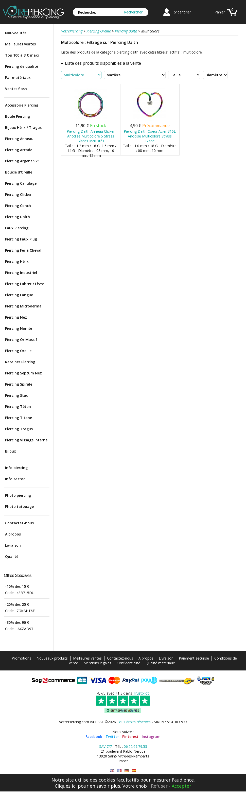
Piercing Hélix (17, 261)
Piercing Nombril (19, 328)
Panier (220, 12)
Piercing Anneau (19, 138)
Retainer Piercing (20, 361)
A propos (13, 534)
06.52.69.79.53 (135, 746)
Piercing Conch (18, 205)
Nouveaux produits (52, 658)
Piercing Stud (16, 395)
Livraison (13, 545)
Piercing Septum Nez (23, 373)
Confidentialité (128, 663)
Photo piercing (18, 495)
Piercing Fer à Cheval (23, 250)
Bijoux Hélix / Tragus (23, 127)
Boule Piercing (17, 116)
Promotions (21, 658)
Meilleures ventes (20, 44)
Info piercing (16, 467)
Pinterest (130, 736)
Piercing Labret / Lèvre (24, 283)
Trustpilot (141, 693)
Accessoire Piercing (21, 105)
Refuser (159, 786)
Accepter (181, 786)
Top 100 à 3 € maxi (22, 55)
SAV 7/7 (105, 746)
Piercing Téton (18, 406)
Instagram (151, 736)
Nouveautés (15, 32)
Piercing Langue (19, 294)
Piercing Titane (18, 417)
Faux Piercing (16, 228)
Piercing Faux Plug (21, 239)
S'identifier (182, 12)
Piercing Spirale (18, 384)
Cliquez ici (66, 786)
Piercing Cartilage (21, 183)
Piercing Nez (16, 317)
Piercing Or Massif (21, 339)
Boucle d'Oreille (18, 172)
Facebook (93, 736)
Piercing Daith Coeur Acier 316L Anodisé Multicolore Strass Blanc (150, 136)
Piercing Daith (17, 216)
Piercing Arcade (18, 149)
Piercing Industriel (21, 272)
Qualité (11, 556)
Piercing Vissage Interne (26, 440)
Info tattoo (15, 478)
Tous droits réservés (134, 721)
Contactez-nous (19, 523)
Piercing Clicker (18, 194)
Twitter (112, 736)
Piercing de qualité (21, 66)
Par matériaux (18, 77)
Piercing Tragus (19, 428)
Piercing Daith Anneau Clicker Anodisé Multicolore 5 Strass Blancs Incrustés (91, 136)
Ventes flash (16, 88)
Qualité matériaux (160, 663)
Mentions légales (97, 663)
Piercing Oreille (18, 350)
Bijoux (10, 451)
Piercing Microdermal (24, 306)
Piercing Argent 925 (22, 161)
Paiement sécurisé (194, 658)
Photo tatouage (19, 506)
